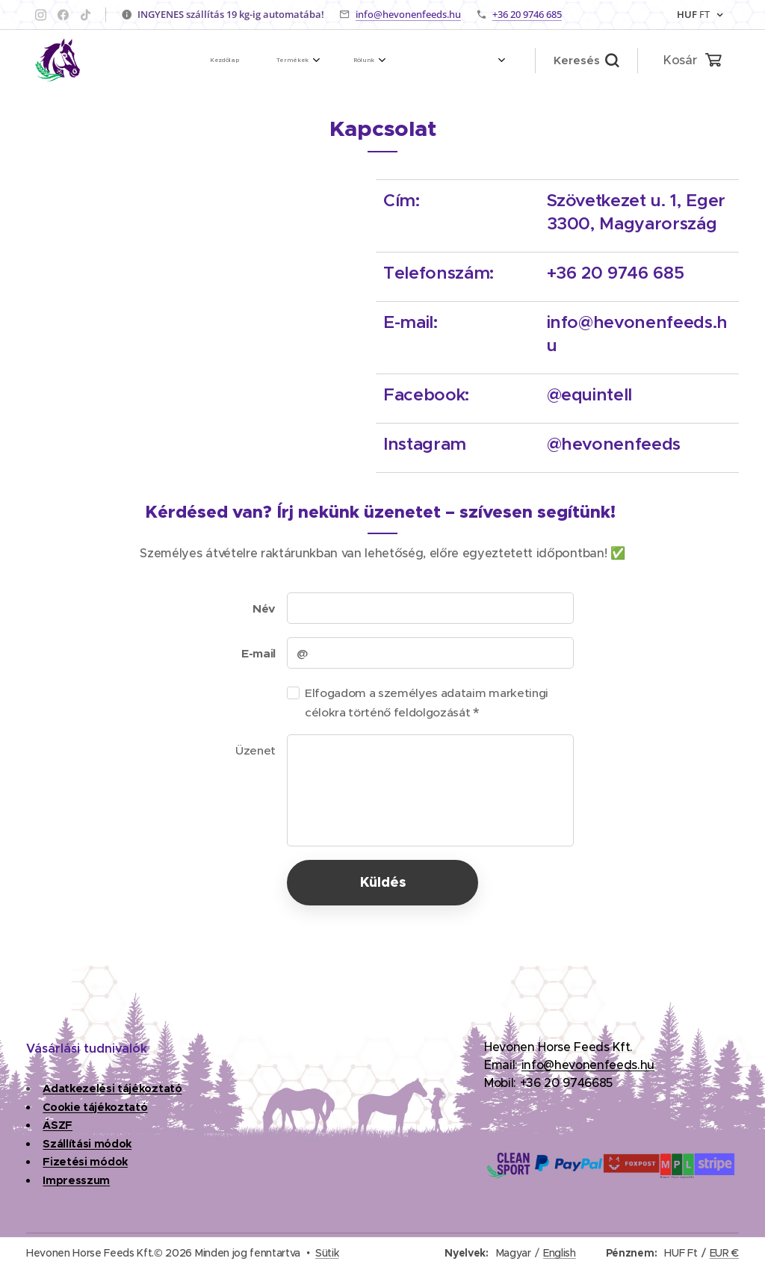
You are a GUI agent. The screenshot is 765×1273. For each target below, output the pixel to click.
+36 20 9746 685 (527, 14)
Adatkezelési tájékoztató (112, 1088)
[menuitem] (232, 60)
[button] (586, 60)
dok (118, 1162)
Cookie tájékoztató (95, 1107)
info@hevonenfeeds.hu (408, 14)
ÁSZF (57, 1125)
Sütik (326, 1253)
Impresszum (76, 1180)
